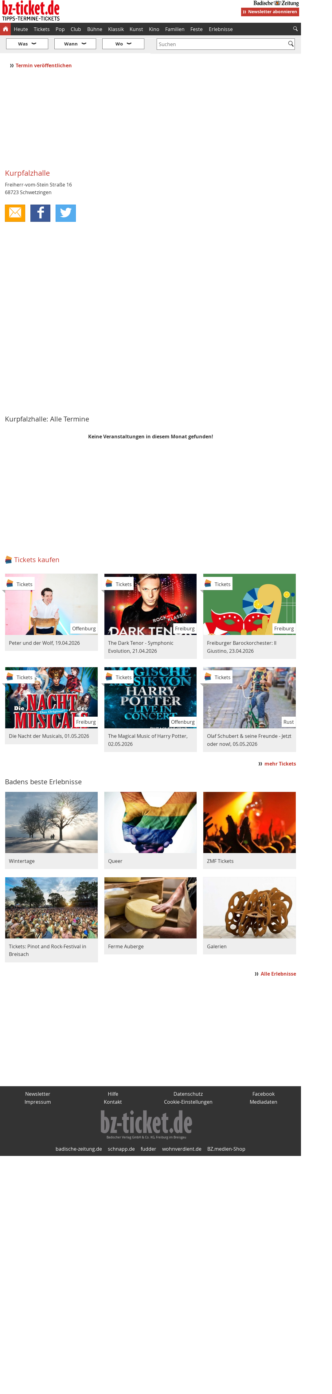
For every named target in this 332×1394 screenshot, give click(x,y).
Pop (60, 29)
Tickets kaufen (37, 541)
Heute (21, 29)
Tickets (42, 29)
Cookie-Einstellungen (188, 1083)
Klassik (116, 29)
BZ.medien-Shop (226, 1130)
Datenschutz (188, 1075)
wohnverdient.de (181, 1130)
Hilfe (113, 1075)
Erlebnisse (221, 29)
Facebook (263, 1075)
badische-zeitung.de (79, 1130)
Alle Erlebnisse (278, 955)
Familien (175, 29)
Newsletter (37, 1075)
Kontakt (113, 1083)
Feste (196, 29)
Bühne (94, 29)
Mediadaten (263, 1083)
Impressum (38, 1083)
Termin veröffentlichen (44, 47)
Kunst (136, 29)
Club (76, 29)
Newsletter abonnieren (272, 11)
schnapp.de (121, 1130)
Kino (154, 29)
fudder (148, 1130)
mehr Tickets (280, 745)
